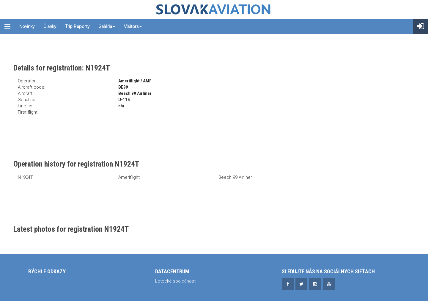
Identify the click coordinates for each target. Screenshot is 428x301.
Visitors (133, 26)
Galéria (106, 26)
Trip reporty (77, 26)
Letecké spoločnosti (175, 281)
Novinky (26, 26)
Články (49, 26)
